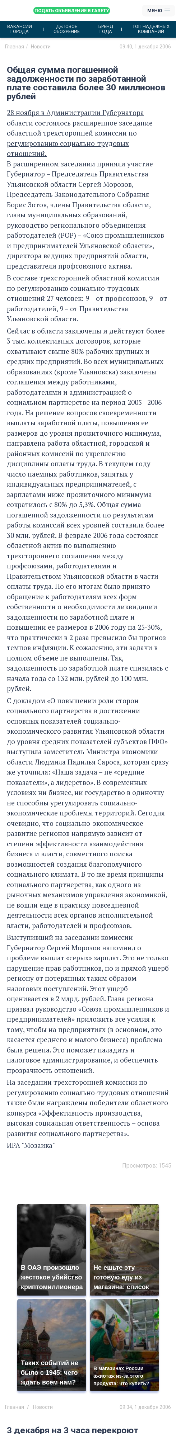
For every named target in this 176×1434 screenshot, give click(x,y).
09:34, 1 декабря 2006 (145, 1407)
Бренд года (105, 29)
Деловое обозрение (67, 29)
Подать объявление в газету (71, 10)
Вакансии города (19, 29)
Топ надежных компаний (151, 29)
